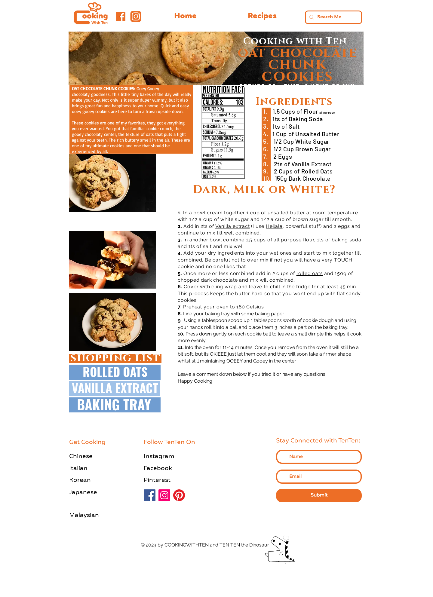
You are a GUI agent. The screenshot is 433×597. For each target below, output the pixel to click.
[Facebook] (165, 468)
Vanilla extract (232, 226)
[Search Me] (333, 17)
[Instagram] (165, 456)
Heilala (274, 226)
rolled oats (309, 273)
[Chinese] (90, 456)
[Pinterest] (165, 480)
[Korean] (90, 480)
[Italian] (90, 468)
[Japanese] (90, 492)
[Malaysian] (90, 515)
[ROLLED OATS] (115, 371)
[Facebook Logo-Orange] (121, 16)
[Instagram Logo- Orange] (135, 16)
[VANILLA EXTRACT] (115, 387)
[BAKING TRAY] (114, 404)
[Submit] (319, 495)
